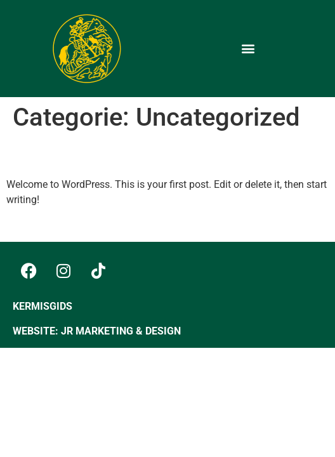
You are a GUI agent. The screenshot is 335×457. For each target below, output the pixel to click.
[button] (248, 48)
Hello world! (60, 155)
